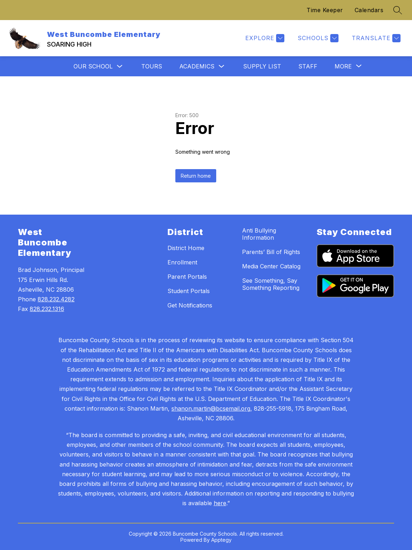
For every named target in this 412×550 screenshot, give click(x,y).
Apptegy (221, 540)
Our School (93, 66)
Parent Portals (187, 276)
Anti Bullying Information (259, 234)
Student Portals (188, 291)
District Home (185, 248)
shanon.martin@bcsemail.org (210, 408)
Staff (307, 66)
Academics (196, 66)
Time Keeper (325, 10)
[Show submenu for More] (343, 66)
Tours (151, 66)
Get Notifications (189, 305)
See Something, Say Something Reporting (270, 284)
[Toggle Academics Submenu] (221, 66)
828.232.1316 (47, 308)
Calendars (369, 10)
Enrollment (182, 262)
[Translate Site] (375, 38)
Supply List (262, 66)
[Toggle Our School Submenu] (119, 66)
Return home (196, 176)
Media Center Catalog (271, 266)
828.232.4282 (56, 299)
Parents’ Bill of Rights (271, 251)
